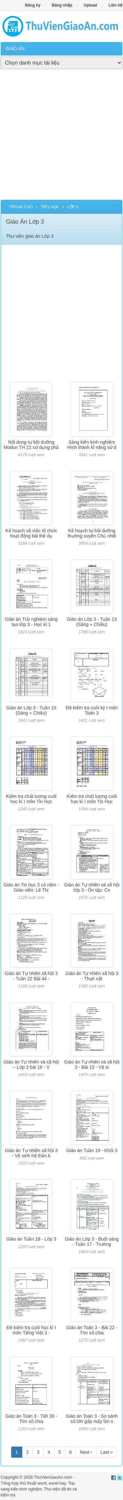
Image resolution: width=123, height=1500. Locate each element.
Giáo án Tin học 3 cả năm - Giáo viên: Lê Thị (31, 887)
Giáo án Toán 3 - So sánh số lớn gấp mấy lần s (92, 1418)
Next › (86, 1452)
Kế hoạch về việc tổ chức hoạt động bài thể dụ (31, 533)
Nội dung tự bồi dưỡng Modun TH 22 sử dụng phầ (31, 444)
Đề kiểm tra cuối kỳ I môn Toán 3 (92, 710)
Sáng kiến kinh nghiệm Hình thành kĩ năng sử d (91, 444)
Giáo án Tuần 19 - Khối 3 (91, 1150)
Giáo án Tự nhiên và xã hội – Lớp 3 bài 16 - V (31, 1064)
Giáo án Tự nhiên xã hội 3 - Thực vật (91, 976)
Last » (106, 1452)
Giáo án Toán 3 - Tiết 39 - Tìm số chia (31, 1418)
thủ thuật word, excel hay (43, 1483)
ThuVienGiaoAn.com (53, 1477)
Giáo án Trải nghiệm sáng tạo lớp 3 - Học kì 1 (31, 622)
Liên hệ (115, 5)
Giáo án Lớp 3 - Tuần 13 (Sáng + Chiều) (92, 622)
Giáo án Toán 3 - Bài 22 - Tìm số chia (91, 1330)
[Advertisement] (61, 138)
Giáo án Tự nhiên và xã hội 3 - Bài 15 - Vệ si (92, 1064)
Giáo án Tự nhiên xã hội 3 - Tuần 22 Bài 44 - (31, 976)
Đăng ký (32, 5)
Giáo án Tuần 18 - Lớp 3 (31, 1239)
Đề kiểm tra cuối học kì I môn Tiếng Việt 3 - (31, 1330)
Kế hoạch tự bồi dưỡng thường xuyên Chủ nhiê (92, 533)
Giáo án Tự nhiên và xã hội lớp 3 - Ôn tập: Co (92, 887)
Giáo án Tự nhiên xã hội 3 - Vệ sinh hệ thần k (31, 1153)
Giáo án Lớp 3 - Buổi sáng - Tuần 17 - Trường (92, 1241)
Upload (90, 5)
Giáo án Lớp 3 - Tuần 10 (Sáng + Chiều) (31, 710)
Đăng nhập (62, 5)
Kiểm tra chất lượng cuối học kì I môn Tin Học (31, 799)
